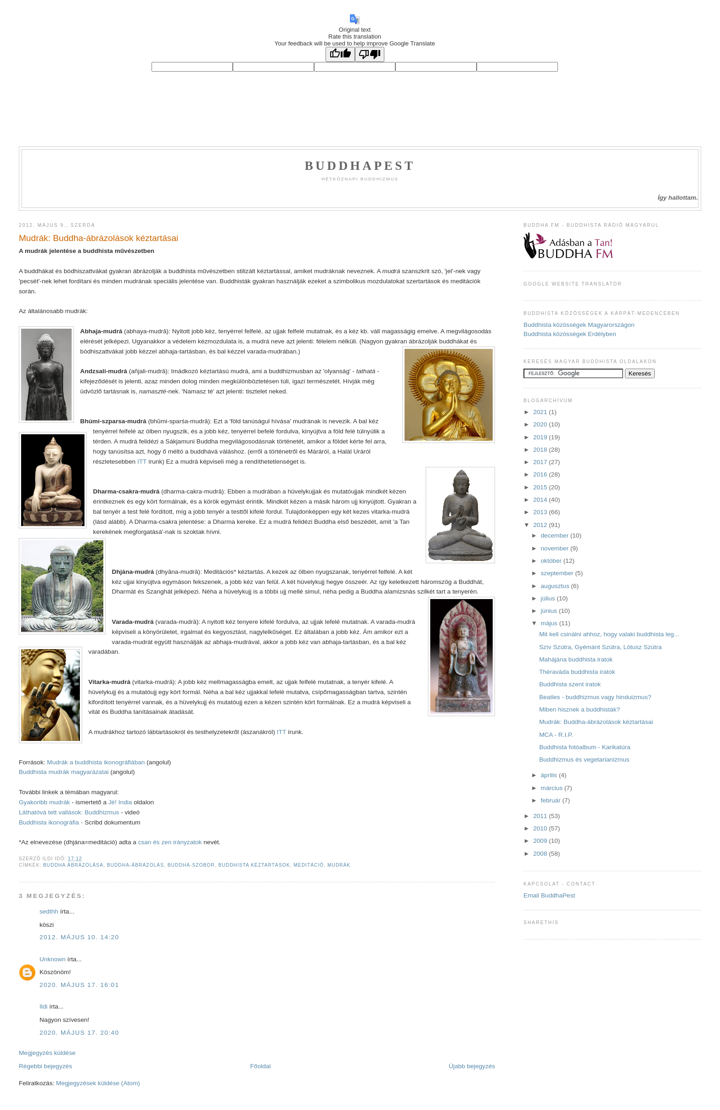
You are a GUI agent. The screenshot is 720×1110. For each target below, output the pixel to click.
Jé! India (120, 802)
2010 (541, 828)
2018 (541, 449)
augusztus (556, 586)
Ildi (43, 1006)
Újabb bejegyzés (472, 1066)
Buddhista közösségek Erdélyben (569, 334)
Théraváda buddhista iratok (577, 671)
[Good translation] (340, 54)
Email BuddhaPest (549, 895)
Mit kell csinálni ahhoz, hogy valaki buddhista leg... (609, 634)
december (555, 535)
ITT (141, 461)
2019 (541, 437)
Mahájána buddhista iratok (576, 659)
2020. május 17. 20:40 (79, 1032)
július (549, 598)
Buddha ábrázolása (73, 865)
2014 (541, 499)
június (550, 610)
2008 (541, 853)
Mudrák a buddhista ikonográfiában (96, 762)
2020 (541, 424)
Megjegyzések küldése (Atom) (98, 1083)
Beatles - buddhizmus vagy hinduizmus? (595, 697)
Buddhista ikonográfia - (51, 822)
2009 (541, 840)
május (550, 623)
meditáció (308, 865)
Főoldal (260, 1066)
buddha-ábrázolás (135, 865)
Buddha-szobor (191, 865)
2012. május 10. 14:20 (79, 937)
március (553, 788)
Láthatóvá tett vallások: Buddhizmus (70, 812)
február (551, 800)
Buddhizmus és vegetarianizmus (584, 759)
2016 (541, 474)
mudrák (338, 865)
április (550, 775)
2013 (541, 512)
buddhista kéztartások (254, 865)
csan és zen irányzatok (170, 842)
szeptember (558, 573)
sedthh (48, 911)
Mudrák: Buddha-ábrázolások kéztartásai (98, 238)
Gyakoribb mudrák (44, 802)
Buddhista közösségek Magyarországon (579, 324)
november (555, 548)
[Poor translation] (369, 54)
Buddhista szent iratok (570, 684)
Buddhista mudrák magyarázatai (64, 771)
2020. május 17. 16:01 (79, 984)
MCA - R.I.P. (556, 734)
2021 (541, 412)
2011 (541, 816)
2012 (541, 524)
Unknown (52, 959)
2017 (541, 462)
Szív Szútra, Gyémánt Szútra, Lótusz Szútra (600, 647)
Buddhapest (359, 166)
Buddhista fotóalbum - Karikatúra (584, 747)
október (552, 560)
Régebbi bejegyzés (45, 1066)
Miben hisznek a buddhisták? (579, 709)
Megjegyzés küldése (47, 1052)
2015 (541, 487)
